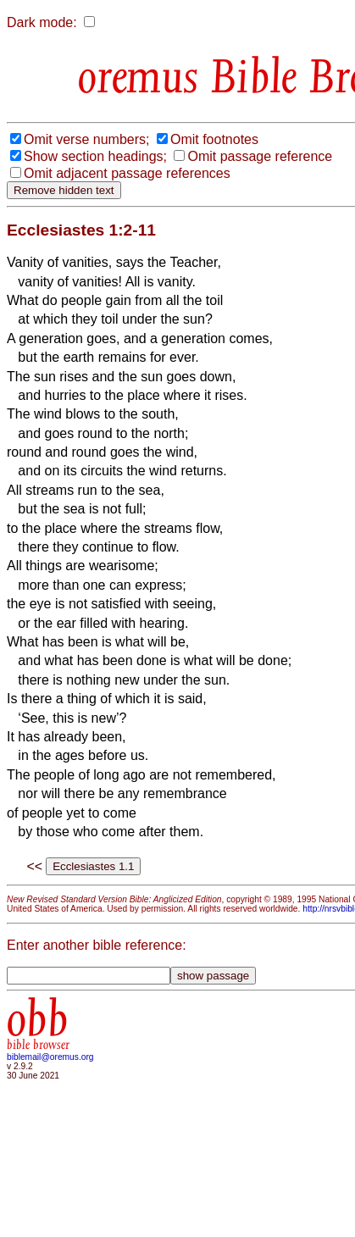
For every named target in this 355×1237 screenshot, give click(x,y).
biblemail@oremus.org (50, 1057)
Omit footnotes (214, 139)
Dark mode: (42, 22)
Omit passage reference (259, 156)
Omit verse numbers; (86, 139)
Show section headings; (95, 156)
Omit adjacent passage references (127, 173)
